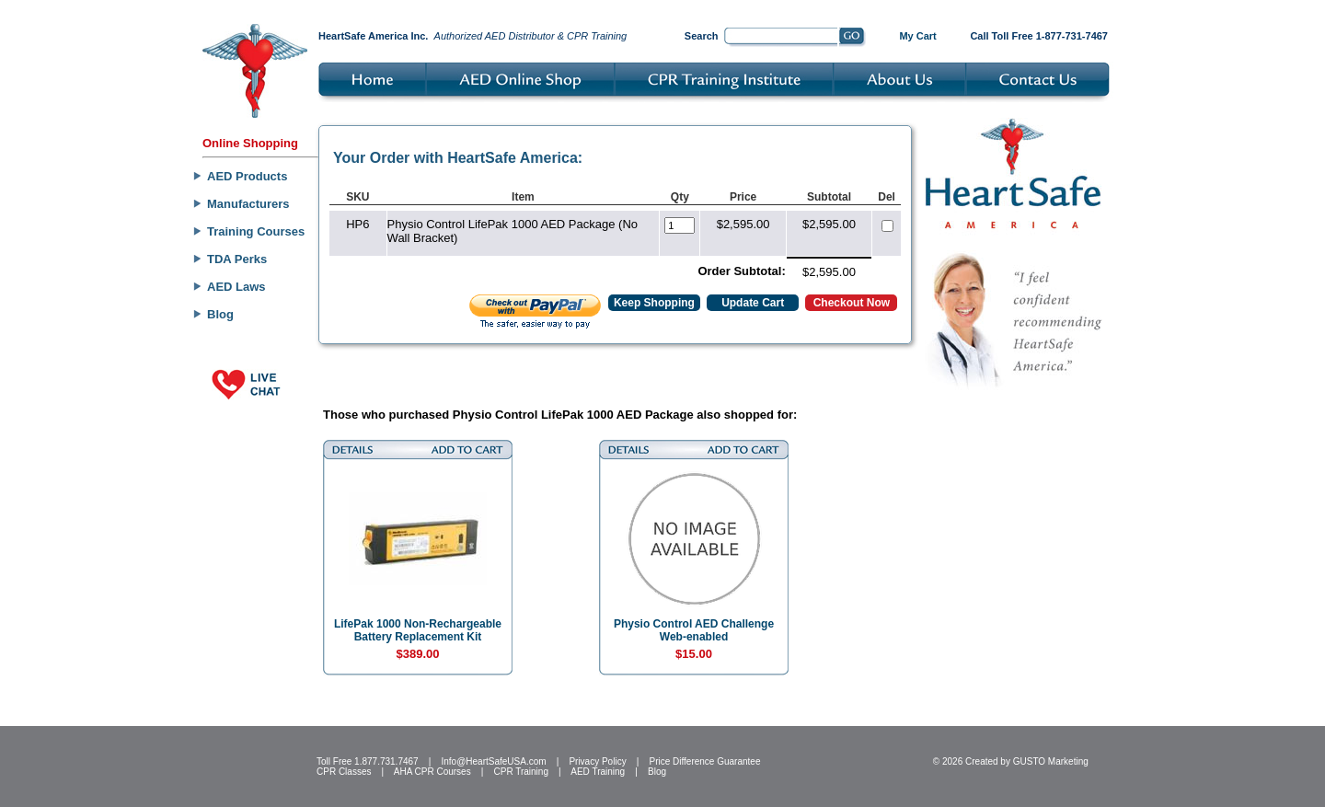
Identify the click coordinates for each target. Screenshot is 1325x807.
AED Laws (236, 287)
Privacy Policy (597, 761)
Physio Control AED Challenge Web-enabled (694, 630)
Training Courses (256, 231)
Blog (220, 314)
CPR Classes (344, 772)
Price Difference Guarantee (704, 761)
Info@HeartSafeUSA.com (493, 761)
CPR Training (521, 772)
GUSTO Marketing (1051, 761)
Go (852, 38)
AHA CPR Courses (432, 772)
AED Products (247, 176)
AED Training (597, 772)
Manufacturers (248, 204)
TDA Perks (237, 259)
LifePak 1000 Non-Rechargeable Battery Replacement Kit (417, 630)
